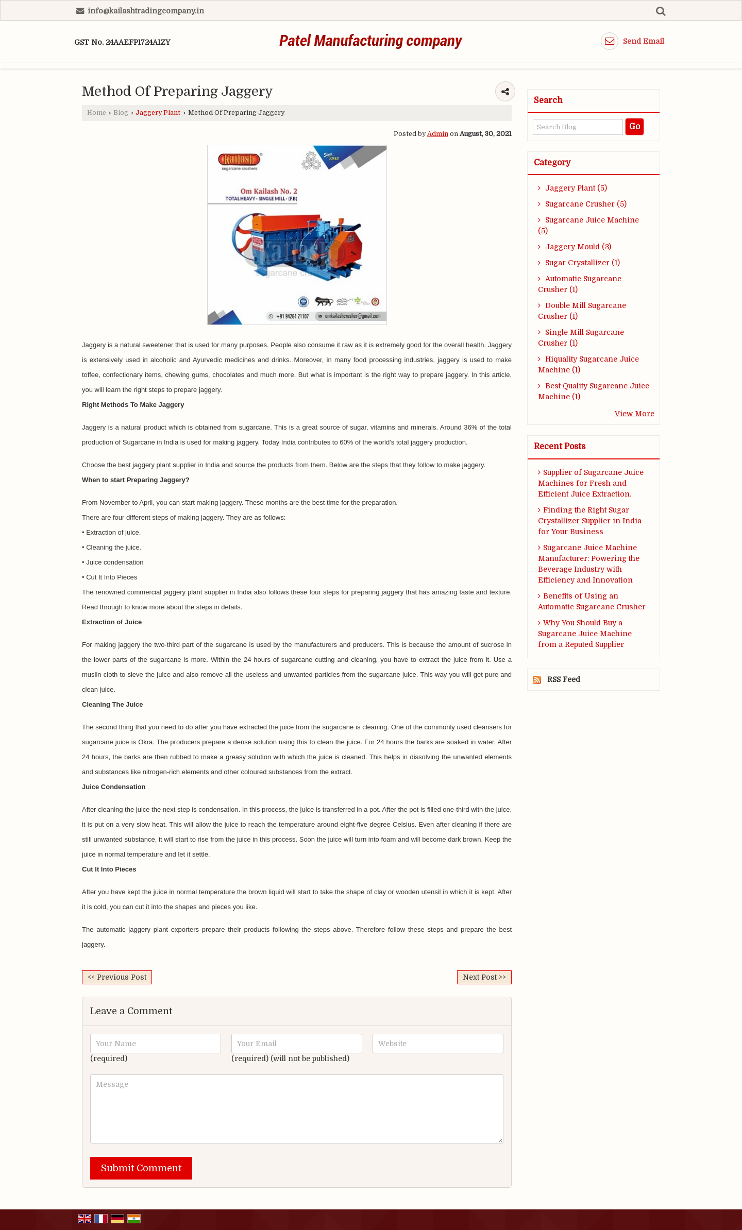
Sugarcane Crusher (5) (582, 204)
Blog (120, 112)
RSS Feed (563, 679)
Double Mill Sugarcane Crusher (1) (582, 310)
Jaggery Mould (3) (574, 247)
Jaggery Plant (158, 112)
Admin (437, 134)
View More (634, 413)
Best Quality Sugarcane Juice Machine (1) (593, 391)
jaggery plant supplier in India (176, 465)
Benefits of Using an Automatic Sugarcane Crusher (592, 601)
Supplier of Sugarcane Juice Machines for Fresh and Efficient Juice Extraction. (591, 483)
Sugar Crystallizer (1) (579, 263)
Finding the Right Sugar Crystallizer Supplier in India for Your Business (590, 521)
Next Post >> (484, 977)
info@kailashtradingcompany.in (146, 11)
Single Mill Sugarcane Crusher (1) (581, 337)
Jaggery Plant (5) (572, 188)
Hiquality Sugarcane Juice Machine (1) (588, 364)
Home (96, 112)
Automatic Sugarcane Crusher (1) (579, 284)
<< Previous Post (117, 977)
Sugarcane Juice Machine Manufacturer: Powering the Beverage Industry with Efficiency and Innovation (588, 563)
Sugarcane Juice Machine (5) (588, 225)
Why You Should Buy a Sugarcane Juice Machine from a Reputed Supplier (585, 633)
